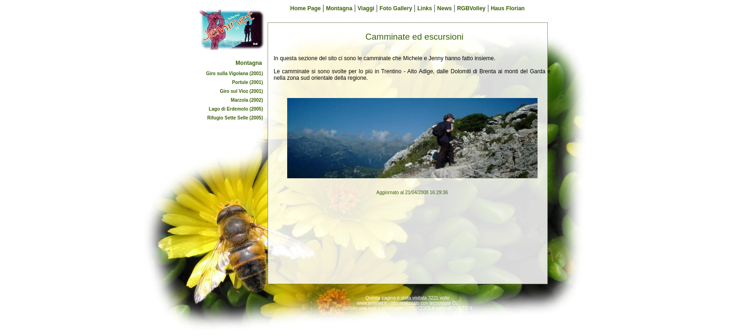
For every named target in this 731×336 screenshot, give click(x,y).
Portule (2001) (247, 82)
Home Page (305, 8)
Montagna (248, 63)
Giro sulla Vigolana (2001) (234, 73)
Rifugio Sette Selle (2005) (235, 117)
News (444, 8)
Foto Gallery (395, 8)
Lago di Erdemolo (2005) (236, 109)
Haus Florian (508, 8)
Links (424, 8)
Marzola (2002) (247, 100)
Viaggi (366, 8)
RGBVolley (471, 8)
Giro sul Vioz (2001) (241, 91)
